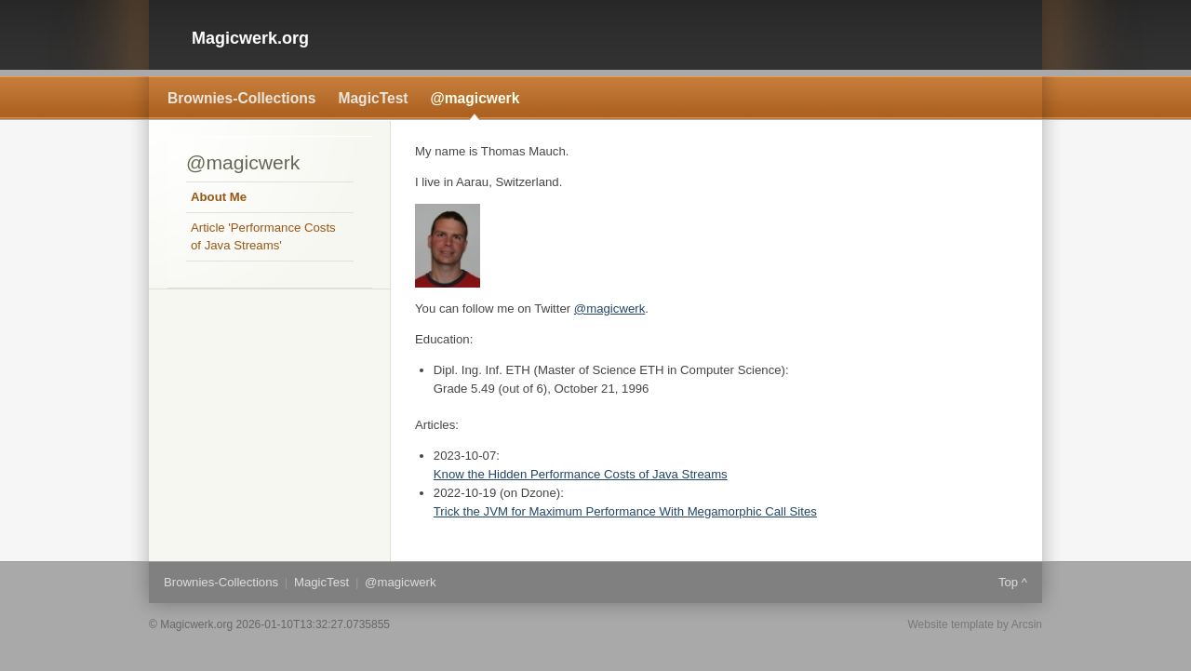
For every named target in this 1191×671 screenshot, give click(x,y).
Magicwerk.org (250, 38)
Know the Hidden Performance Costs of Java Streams (581, 474)
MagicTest (373, 98)
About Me (219, 197)
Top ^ (1012, 582)
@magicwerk (475, 98)
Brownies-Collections (241, 98)
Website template (950, 624)
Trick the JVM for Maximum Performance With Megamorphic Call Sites (625, 511)
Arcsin (1026, 624)
